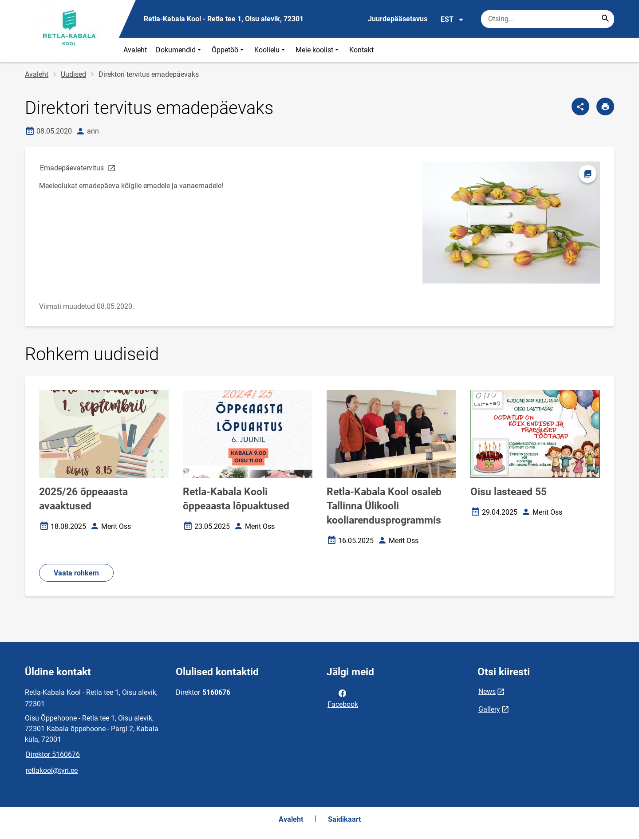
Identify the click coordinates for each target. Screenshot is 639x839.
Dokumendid (179, 50)
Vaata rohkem (76, 573)
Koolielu (270, 50)
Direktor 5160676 (53, 754)
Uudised (73, 74)
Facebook (342, 698)
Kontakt (361, 50)
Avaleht (135, 50)
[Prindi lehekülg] (605, 106)
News (487, 691)
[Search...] (605, 19)
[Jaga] (580, 106)
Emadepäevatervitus (78, 167)
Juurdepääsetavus (397, 19)
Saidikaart (344, 819)
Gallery (489, 709)
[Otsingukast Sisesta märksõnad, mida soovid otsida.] (547, 19)
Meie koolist (318, 50)
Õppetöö (228, 50)
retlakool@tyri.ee (52, 770)
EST (452, 19)
